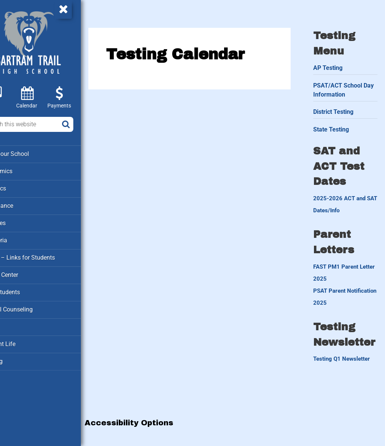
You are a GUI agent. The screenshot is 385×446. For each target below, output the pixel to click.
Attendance (22, 204)
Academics (22, 170)
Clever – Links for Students (42, 255)
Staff (14, 322)
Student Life (23, 339)
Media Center (24, 272)
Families (18, 221)
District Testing (341, 108)
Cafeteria (19, 238)
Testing (17, 356)
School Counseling (31, 305)
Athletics (19, 187)
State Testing (338, 126)
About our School (30, 153)
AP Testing (335, 64)
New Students (25, 289)
